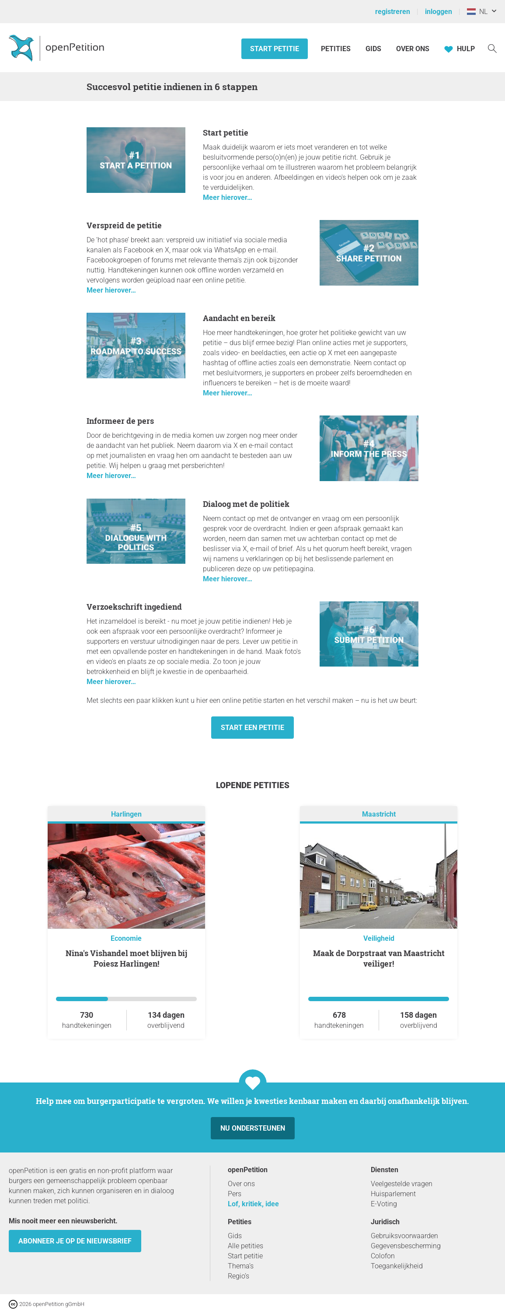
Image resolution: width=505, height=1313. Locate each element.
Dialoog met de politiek (246, 504)
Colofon (383, 1256)
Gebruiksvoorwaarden (404, 1236)
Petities (336, 49)
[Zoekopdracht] (492, 48)
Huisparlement (393, 1194)
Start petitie (274, 49)
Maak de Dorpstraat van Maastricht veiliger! (379, 958)
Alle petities (245, 1246)
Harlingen (126, 814)
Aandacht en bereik (239, 318)
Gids (373, 49)
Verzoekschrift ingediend (134, 606)
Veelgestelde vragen (401, 1184)
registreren (392, 11)
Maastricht (379, 814)
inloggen (438, 11)
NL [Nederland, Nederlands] (477, 11)
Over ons (412, 49)
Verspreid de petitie (124, 225)
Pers (234, 1194)
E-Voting (384, 1204)
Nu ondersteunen (252, 1128)
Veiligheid (378, 938)
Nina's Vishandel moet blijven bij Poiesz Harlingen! (126, 958)
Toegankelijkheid (397, 1266)
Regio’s (238, 1276)
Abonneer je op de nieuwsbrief (75, 1241)
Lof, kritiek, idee (253, 1204)
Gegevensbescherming (406, 1246)
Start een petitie (252, 727)
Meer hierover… (227, 197)
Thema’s (241, 1266)
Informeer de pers (120, 421)
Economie (126, 938)
